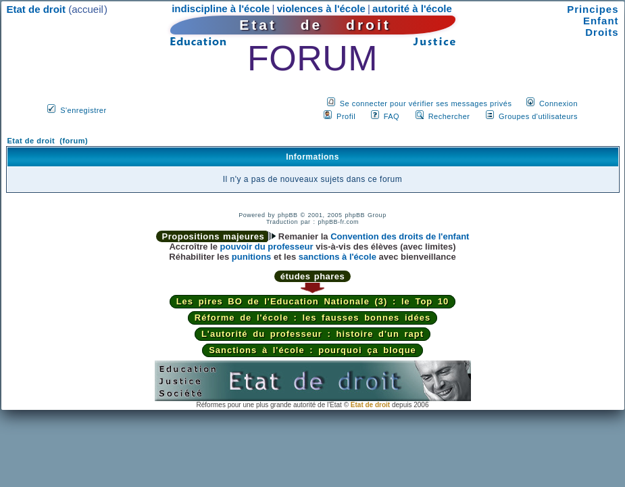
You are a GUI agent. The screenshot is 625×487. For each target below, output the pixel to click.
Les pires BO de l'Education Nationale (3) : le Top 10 (312, 301)
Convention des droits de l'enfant (399, 236)
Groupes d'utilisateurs (538, 116)
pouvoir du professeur (267, 246)
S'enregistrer (83, 110)
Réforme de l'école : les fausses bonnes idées (312, 317)
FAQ (392, 116)
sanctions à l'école (337, 257)
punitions (252, 257)
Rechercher (449, 116)
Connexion (558, 103)
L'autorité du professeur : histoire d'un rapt (312, 334)
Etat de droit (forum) (48, 141)
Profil (345, 116)
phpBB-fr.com (338, 221)
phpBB (288, 215)
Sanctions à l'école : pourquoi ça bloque (312, 350)
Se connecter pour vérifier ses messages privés (426, 103)
